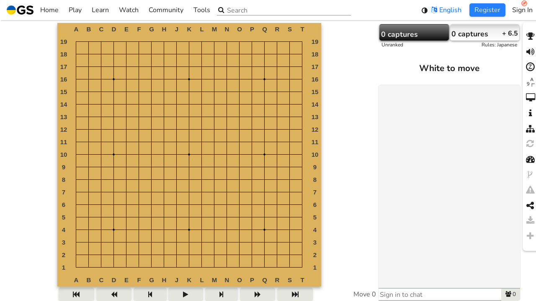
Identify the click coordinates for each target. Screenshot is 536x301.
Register (487, 10)
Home (33, 10)
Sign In (522, 10)
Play (75, 10)
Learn (100, 10)
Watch (129, 10)
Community (166, 10)
